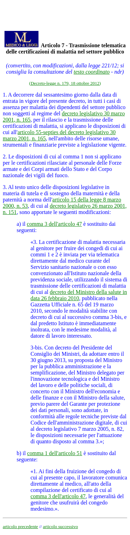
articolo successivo (60, 526)
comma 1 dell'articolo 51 (54, 453)
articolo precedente (20, 526)
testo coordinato (91, 72)
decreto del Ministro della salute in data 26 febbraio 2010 (79, 295)
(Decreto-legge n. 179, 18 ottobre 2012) (65, 83)
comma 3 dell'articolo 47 (54, 224)
